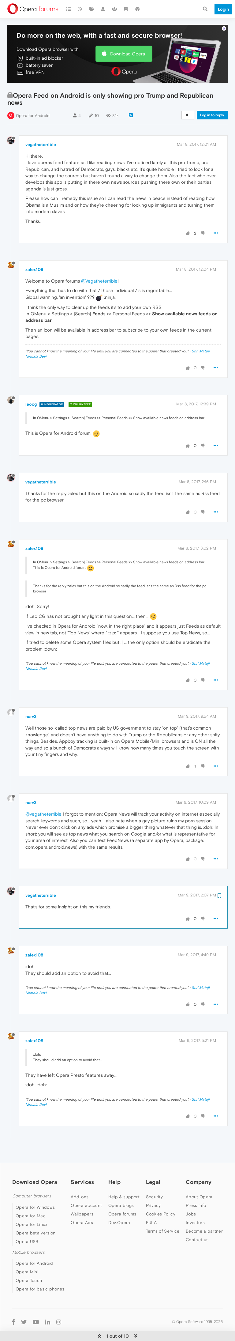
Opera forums (122, 1195)
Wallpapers (82, 1195)
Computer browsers (31, 1177)
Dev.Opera (119, 1203)
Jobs (191, 1195)
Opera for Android (33, 97)
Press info (196, 1186)
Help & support (124, 1178)
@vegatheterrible (43, 795)
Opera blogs (121, 1186)
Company (198, 1163)
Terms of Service (163, 1212)
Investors (195, 1203)
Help (114, 1163)
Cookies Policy (160, 1195)
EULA (151, 1203)
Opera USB (27, 1222)
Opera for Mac (31, 1197)
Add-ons (79, 1178)
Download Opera (127, 35)
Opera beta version (35, 1214)
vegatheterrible (40, 125)
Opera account (86, 1186)
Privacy (153, 1186)
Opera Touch (29, 1261)
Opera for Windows (35, 1188)
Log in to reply (212, 96)
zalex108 (34, 250)
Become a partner (204, 1212)
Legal (153, 1163)
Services (82, 1163)
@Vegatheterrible (99, 262)
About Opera (199, 1178)
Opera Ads (82, 1203)
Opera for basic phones (40, 1270)
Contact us (197, 1221)
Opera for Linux (31, 1205)
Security (154, 1178)
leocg (31, 385)
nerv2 (30, 697)
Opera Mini (27, 1253)
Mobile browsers (28, 1233)
